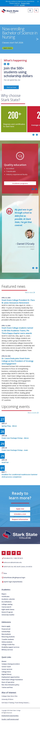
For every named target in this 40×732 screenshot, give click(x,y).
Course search (6, 607)
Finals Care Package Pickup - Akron (15, 438)
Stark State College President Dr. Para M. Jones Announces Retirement (18, 301)
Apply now (20, 509)
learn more (8, 48)
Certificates (5, 596)
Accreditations (7, 602)
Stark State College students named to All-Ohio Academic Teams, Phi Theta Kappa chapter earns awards (17, 330)
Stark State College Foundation (12, 680)
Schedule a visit (20, 514)
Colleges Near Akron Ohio (9, 696)
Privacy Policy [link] (25, 3)
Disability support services (10, 647)
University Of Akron (7, 699)
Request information (20, 519)
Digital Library (6, 674)
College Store (6, 672)
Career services (7, 669)
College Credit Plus (8, 644)
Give (5, 573)
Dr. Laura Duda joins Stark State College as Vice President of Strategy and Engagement (17, 361)
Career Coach (6, 667)
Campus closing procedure (11, 664)
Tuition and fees (7, 687)
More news (30, 292)
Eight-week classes (8, 609)
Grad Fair (5, 462)
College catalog (7, 604)
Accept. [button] (22, 5)
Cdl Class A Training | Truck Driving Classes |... (16, 702)
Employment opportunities (11, 677)
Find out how (11, 87)
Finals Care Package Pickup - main (15, 450)
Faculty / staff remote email (10, 719)
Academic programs (20, 183)
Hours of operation (8, 682)
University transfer (8, 615)
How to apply (6, 626)
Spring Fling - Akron (9, 426)
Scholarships (6, 631)
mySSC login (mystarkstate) (13, 582)
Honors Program (7, 612)
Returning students (8, 637)
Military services (7, 650)
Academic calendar (8, 599)
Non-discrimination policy (10, 685)
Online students (7, 642)
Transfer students (8, 639)
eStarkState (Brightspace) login (14, 577)
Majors (4, 594)
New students (6, 634)
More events (33, 413)
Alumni (4, 661)
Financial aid (6, 629)
